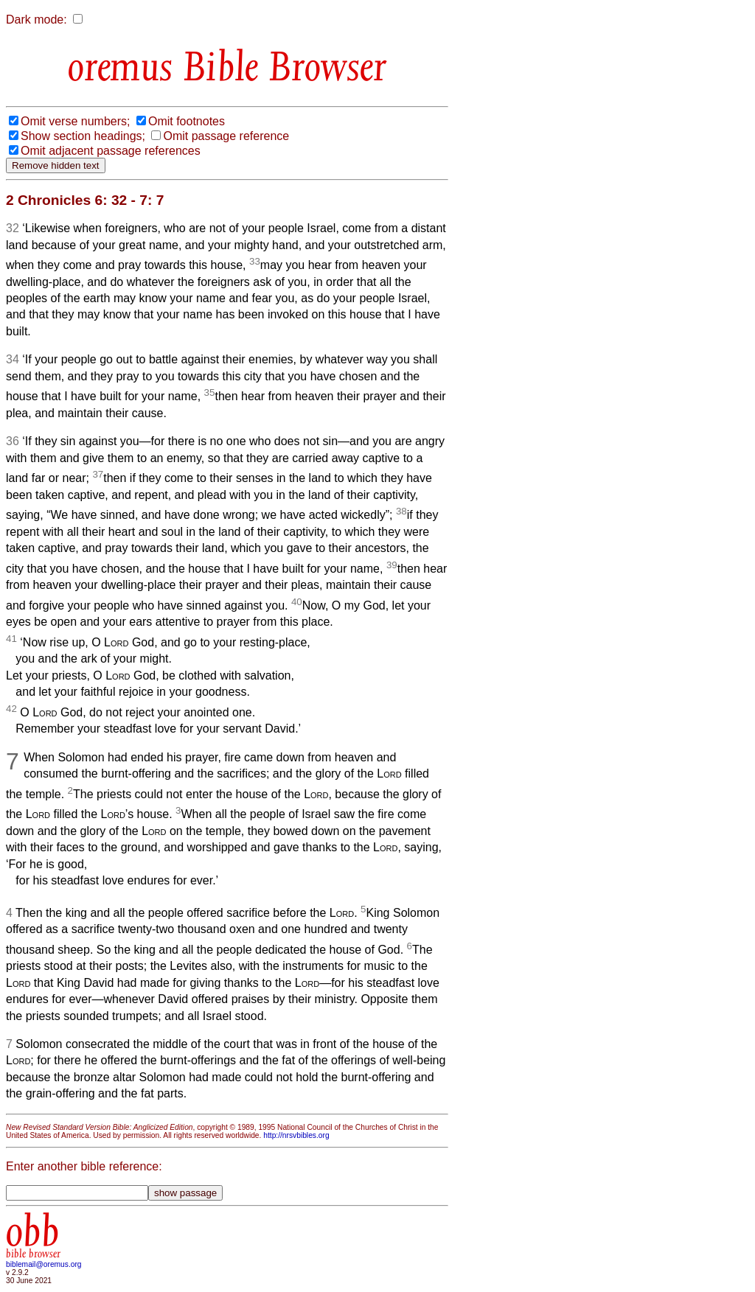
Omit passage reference (226, 136)
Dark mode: (36, 19)
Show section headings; (83, 136)
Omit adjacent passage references (111, 150)
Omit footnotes (186, 121)
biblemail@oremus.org (44, 1264)
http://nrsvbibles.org (296, 1135)
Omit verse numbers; (75, 121)
